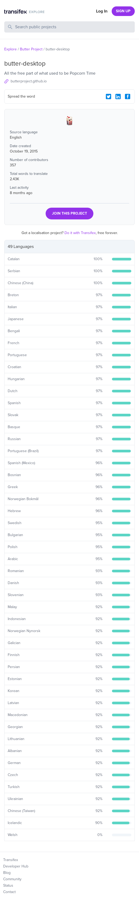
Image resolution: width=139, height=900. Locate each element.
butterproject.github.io (29, 81)
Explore (10, 49)
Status (8, 885)
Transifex (10, 860)
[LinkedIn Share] (118, 96)
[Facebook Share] (127, 96)
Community (12, 879)
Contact (9, 892)
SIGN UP (123, 11)
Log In (101, 11)
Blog (7, 872)
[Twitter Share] (108, 96)
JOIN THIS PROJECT (69, 213)
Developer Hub (15, 866)
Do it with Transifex (80, 233)
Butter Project (31, 49)
